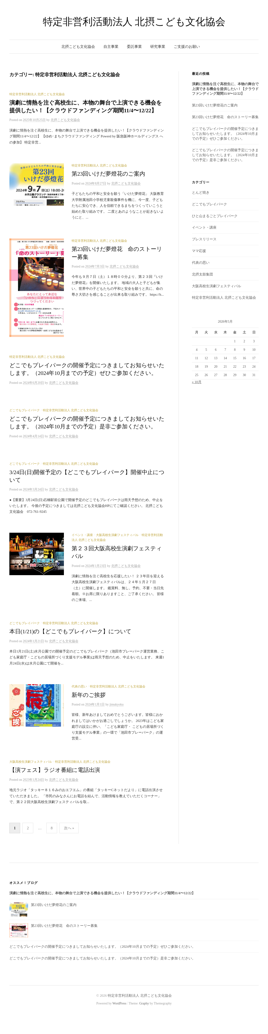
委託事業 (134, 47)
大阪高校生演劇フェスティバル (117, 554)
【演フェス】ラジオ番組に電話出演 (54, 790)
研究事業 (157, 47)
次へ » (69, 848)
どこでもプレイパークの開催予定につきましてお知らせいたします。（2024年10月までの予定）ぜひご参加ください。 (225, 133)
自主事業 (110, 47)
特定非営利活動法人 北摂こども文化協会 (134, 21)
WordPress (119, 1023)
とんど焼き (200, 192)
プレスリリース (204, 239)
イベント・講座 (82, 554)
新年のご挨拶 (89, 715)
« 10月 (197, 382)
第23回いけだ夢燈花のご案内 (108, 174)
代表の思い (79, 706)
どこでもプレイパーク (24, 430)
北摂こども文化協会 (78, 47)
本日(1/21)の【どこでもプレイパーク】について (70, 651)
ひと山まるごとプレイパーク (215, 216)
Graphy (144, 1023)
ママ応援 (199, 251)
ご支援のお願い (187, 47)
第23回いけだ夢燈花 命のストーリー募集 (225, 117)
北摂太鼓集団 (202, 274)
